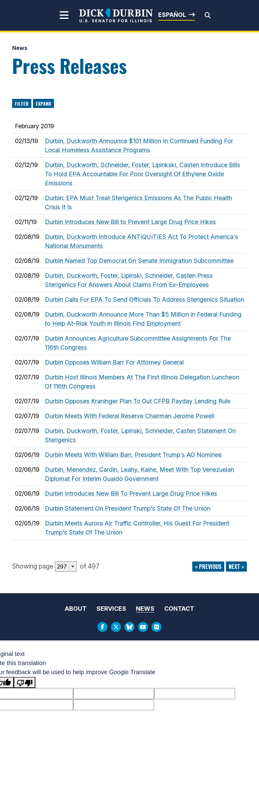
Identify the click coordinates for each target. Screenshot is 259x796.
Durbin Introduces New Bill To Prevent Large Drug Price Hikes (131, 493)
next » (236, 566)
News (19, 48)
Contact (179, 608)
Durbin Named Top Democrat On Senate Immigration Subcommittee (139, 260)
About (76, 608)
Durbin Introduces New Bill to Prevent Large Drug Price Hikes (130, 221)
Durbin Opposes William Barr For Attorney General (114, 362)
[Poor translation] (24, 682)
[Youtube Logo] (143, 627)
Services (111, 608)
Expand (43, 103)
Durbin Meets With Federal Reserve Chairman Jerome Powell (129, 415)
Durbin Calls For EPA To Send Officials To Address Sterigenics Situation (144, 299)
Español (172, 14)
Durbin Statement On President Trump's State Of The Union (127, 508)
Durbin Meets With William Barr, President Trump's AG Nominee (133, 454)
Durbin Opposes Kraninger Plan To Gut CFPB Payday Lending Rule (137, 401)
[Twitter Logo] (116, 627)
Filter (22, 103)
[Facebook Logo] (102, 627)
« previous (208, 566)
